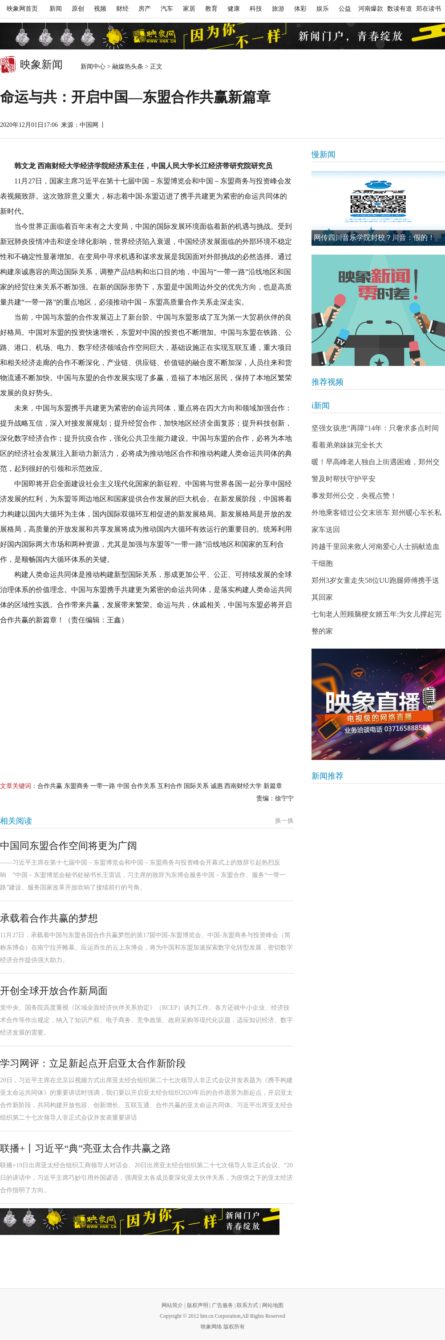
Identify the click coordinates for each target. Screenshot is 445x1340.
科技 (256, 8)
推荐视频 (328, 382)
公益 (345, 8)
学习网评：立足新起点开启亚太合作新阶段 (93, 1063)
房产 (144, 8)
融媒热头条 (127, 66)
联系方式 (247, 1305)
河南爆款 (370, 8)
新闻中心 (93, 66)
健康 (233, 8)
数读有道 (399, 8)
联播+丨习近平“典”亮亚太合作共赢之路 (85, 1148)
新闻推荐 (328, 776)
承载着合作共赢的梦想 (49, 918)
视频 (100, 8)
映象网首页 (22, 8)
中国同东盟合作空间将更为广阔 (68, 845)
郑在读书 (428, 8)
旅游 (278, 8)
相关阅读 (16, 820)
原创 (78, 8)
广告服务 (222, 1305)
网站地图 (272, 1305)
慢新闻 (324, 154)
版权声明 (197, 1305)
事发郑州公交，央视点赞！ (354, 495)
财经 (122, 8)
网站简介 (172, 1305)
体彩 (300, 8)
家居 (189, 8)
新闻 (55, 8)
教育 (211, 8)
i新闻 (321, 405)
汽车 (167, 8)
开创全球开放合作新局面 (54, 990)
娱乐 (322, 8)
